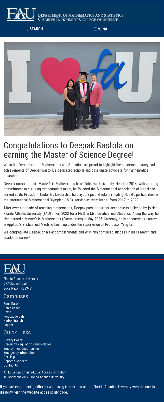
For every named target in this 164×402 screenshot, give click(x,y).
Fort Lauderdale (14, 316)
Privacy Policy (13, 340)
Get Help (9, 357)
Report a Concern (15, 361)
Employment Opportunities (22, 348)
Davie (7, 312)
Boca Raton (11, 304)
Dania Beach (12, 308)
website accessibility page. (47, 392)
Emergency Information (20, 353)
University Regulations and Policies (27, 344)
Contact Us (11, 365)
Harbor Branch (13, 320)
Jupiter (8, 325)
